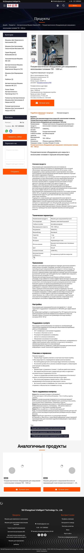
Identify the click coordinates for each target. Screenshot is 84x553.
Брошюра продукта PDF (44, 82)
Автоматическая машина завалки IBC (28, 25)
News (67, 530)
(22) (15, 100)
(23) (14, 60)
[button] (34, 63)
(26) (14, 47)
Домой (5, 25)
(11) (11, 92)
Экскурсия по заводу (67, 522)
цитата (75, 5)
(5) (9, 79)
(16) (14, 108)
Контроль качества (68, 526)
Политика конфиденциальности (67, 537)
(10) (14, 67)
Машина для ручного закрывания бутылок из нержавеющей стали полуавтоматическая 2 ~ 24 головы (60, 482)
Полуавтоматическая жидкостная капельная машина (48, 428)
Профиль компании (68, 519)
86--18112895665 (75, 1)
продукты (12, 25)
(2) (11, 54)
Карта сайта (67, 533)
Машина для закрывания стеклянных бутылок (46, 432)
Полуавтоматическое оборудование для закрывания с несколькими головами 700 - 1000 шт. (22, 482)
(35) (14, 41)
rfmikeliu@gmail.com (58, 1)
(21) (14, 84)
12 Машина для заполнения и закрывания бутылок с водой (50, 436)
